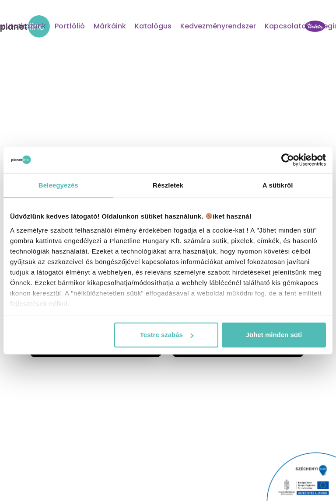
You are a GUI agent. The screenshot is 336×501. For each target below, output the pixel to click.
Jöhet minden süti (274, 334)
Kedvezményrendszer (218, 26)
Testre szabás (166, 334)
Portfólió (70, 26)
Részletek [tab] (168, 185)
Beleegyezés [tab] (58, 185)
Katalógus (153, 26)
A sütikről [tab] (277, 185)
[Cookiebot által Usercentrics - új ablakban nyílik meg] (287, 160)
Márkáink (110, 26)
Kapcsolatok (287, 26)
